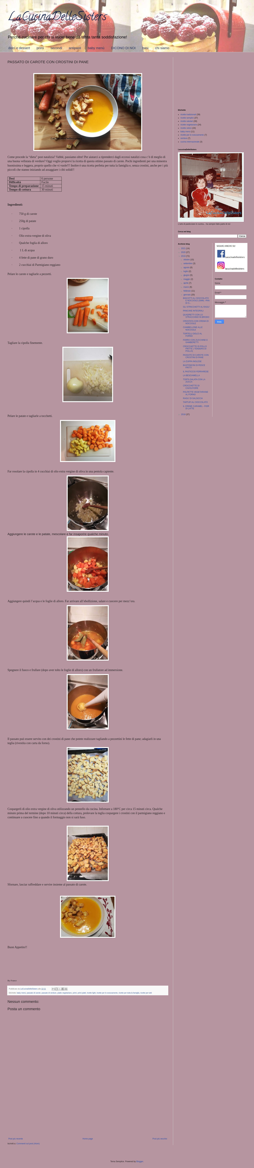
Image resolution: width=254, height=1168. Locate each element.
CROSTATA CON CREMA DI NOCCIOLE (196, 322)
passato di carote (33, 993)
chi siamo (162, 48)
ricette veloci (186, 128)
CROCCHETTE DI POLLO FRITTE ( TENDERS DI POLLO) (195, 348)
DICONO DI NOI (123, 48)
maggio (187, 279)
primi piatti (82, 993)
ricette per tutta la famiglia (129, 993)
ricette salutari (186, 121)
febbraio (187, 291)
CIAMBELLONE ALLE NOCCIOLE (193, 328)
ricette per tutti (146, 993)
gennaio (187, 295)
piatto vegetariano (64, 993)
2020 (183, 252)
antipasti (75, 48)
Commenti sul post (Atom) (28, 1143)
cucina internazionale (189, 142)
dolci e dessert (19, 48)
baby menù (96, 48)
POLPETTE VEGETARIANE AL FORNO (195, 393)
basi (145, 48)
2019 (183, 256)
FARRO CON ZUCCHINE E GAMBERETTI (195, 341)
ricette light (91, 993)
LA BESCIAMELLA (191, 375)
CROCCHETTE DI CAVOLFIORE (191, 386)
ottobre (186, 259)
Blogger (139, 1161)
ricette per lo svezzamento (107, 993)
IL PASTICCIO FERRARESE (196, 371)
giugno (186, 275)
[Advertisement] (88, 1110)
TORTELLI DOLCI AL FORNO (192, 334)
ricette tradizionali (188, 114)
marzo (186, 287)
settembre (188, 263)
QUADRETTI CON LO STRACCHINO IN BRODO (196, 316)
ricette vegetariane (188, 125)
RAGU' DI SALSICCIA (193, 398)
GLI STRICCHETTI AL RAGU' (196, 307)
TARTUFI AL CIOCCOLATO (195, 402)
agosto (186, 267)
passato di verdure (49, 993)
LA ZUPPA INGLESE (192, 361)
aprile (186, 283)
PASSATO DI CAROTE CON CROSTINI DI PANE (196, 356)
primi (40, 48)
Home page (88, 1139)
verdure (183, 138)
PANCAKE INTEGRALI (193, 311)
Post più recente (15, 1139)
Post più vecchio (160, 1139)
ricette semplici (187, 118)
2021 (183, 248)
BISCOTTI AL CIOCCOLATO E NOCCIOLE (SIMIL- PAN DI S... (196, 300)
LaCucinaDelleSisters (57, 18)
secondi (56, 48)
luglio (186, 271)
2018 (183, 414)
